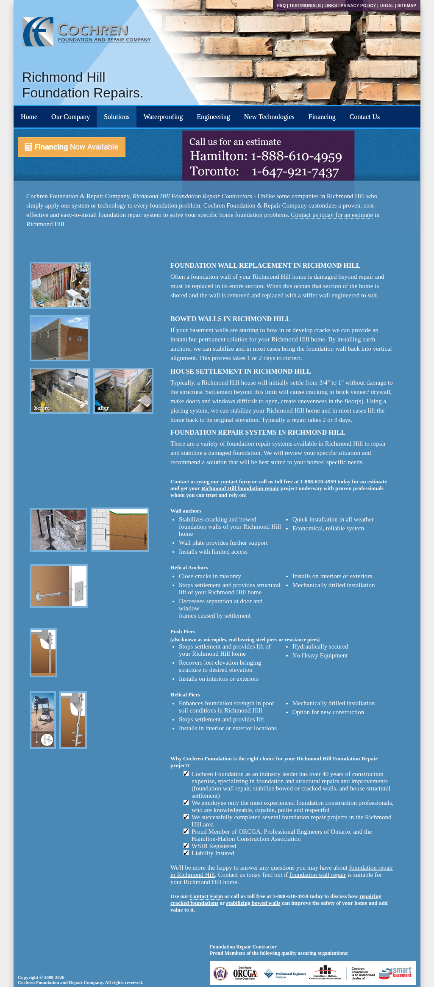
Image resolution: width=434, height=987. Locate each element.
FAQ (281, 5)
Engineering (213, 116)
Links (330, 5)
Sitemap (407, 5)
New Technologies (269, 116)
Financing (322, 116)
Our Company (70, 116)
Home (29, 116)
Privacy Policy (358, 5)
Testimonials (305, 5)
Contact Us (365, 116)
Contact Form (206, 896)
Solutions (116, 116)
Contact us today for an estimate (332, 214)
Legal (386, 5)
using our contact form (224, 481)
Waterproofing (163, 116)
